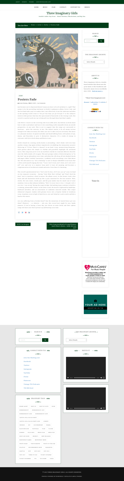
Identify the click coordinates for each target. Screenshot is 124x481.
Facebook (92, 138)
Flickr (91, 153)
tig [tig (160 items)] (35, 458)
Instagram (93, 145)
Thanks (31, 2)
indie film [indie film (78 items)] (41, 432)
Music (45, 7)
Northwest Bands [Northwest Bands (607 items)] (25, 440)
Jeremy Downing (23, 103)
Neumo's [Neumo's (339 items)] (35, 436)
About (18, 2)
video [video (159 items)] (52, 458)
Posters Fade (27, 99)
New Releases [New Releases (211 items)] (46, 436)
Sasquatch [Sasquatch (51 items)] (48, 447)
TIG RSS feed (94, 164)
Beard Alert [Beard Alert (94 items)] (23, 406)
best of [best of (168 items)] (33, 406)
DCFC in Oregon (23, 224)
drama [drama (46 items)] (48, 425)
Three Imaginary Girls (62, 13)
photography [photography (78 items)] (35, 443)
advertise (94, 102)
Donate (24, 2)
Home (36, 7)
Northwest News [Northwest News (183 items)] (40, 440)
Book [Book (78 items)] (53, 406)
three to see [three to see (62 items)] (33, 454)
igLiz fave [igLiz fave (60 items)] (31, 432)
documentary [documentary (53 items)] (38, 425)
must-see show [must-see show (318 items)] (24, 436)
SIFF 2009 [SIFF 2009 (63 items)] (37, 451)
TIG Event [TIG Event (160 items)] (43, 458)
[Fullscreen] (104, 378)
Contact (63, 7)
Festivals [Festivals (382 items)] (35, 428)
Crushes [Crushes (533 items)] (22, 425)
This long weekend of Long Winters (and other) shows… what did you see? (62, 226)
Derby (21, 96)
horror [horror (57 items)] (21, 432)
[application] (86, 368)
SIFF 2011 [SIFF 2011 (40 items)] (46, 451)
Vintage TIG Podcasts (97, 160)
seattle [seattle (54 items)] (22, 451)
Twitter (92, 141)
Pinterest (92, 157)
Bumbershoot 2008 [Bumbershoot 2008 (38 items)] (25, 413)
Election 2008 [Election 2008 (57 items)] (24, 428)
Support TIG (75, 7)
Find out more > (97, 91)
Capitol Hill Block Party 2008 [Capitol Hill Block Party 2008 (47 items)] (29, 421)
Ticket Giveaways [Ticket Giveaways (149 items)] (25, 458)
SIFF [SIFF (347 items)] (29, 451)
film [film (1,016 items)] (43, 428)
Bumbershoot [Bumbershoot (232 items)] (24, 410)
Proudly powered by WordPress (53, 476)
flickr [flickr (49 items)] (51, 428)
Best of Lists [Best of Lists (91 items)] (44, 406)
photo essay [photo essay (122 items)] (23, 443)
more (95, 104)
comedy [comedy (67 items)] (45, 421)
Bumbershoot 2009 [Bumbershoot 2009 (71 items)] (41, 413)
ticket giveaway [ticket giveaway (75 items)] (46, 454)
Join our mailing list (43, 2)
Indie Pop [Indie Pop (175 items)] (51, 432)
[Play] (68, 378)
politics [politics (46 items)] (22, 447)
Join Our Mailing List (97, 134)
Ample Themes (77, 476)
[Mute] (101, 378)
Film (53, 7)
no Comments (41, 103)
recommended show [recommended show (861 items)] (35, 447)
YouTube (92, 149)
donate (86, 102)
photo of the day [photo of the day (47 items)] (49, 443)
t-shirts (103, 102)
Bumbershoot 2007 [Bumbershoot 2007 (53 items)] (38, 410)
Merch (87, 7)
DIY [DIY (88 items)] (29, 425)
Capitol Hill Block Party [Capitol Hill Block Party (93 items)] (28, 417)
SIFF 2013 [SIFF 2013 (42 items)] (22, 454)
